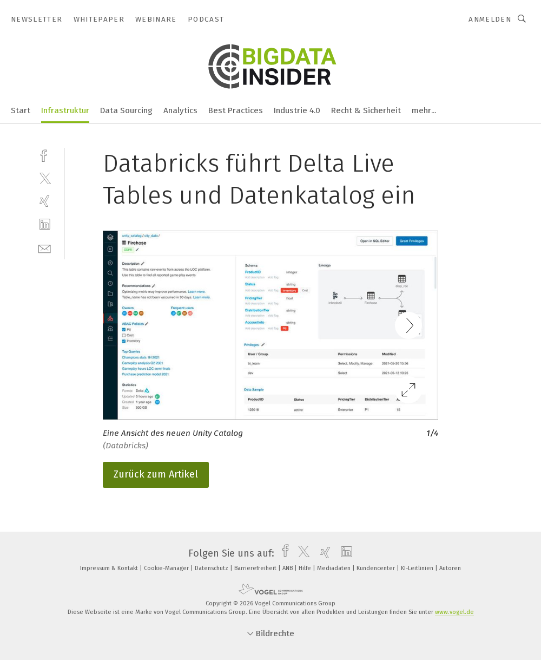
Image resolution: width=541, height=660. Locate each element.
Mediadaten (334, 568)
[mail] (44, 247)
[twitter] (44, 178)
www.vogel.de (454, 612)
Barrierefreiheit (256, 568)
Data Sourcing (126, 110)
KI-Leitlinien (418, 568)
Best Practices (235, 110)
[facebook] (44, 154)
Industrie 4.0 (297, 110)
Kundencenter (377, 568)
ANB (288, 568)
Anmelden (490, 19)
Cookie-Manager (167, 568)
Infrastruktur (65, 110)
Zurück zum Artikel (156, 474)
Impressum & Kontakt (110, 568)
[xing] (44, 201)
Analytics (180, 110)
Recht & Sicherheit (366, 110)
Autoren (450, 568)
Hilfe (306, 568)
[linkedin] (44, 224)
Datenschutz (212, 568)
